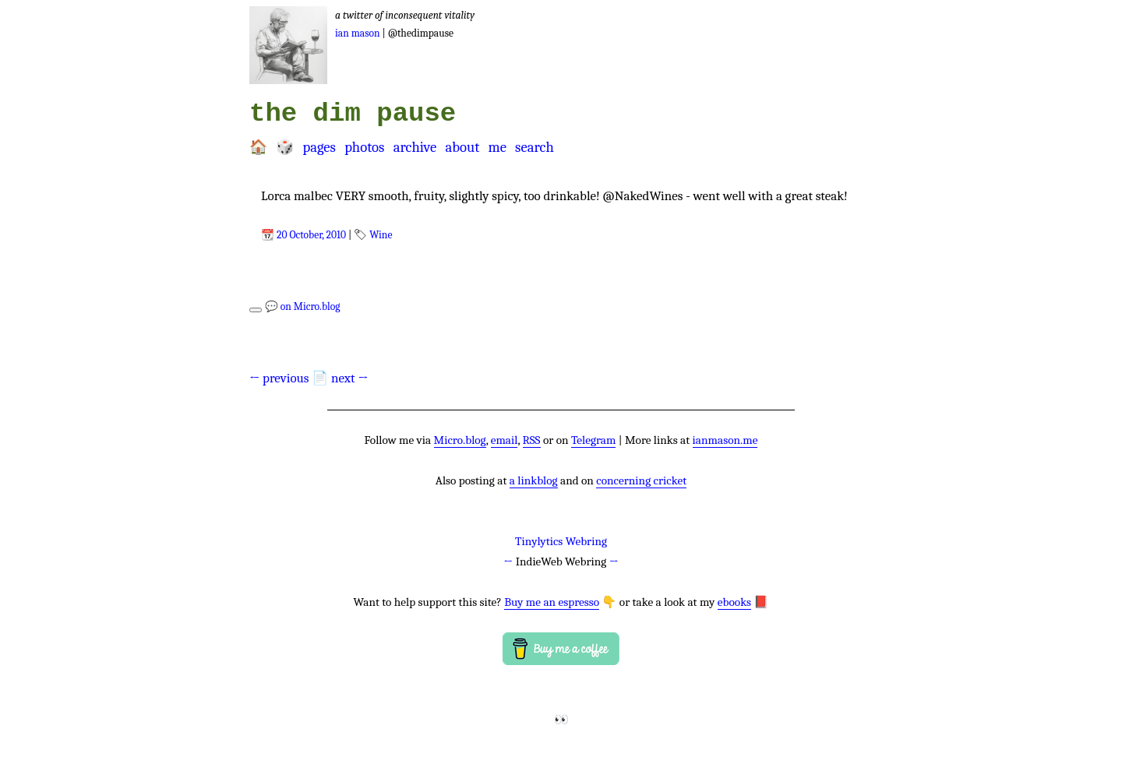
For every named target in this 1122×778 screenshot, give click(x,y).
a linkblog (534, 480)
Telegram (593, 440)
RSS (532, 440)
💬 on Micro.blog (302, 306)
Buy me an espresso (551, 602)
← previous (279, 378)
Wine (380, 235)
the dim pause (352, 113)
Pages (318, 147)
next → (350, 378)
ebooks (734, 602)
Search (534, 147)
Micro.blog (460, 440)
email (504, 440)
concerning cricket (641, 480)
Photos (364, 147)
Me (497, 147)
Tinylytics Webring (561, 541)
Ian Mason (357, 33)
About (462, 147)
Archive (415, 147)
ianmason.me (725, 440)
